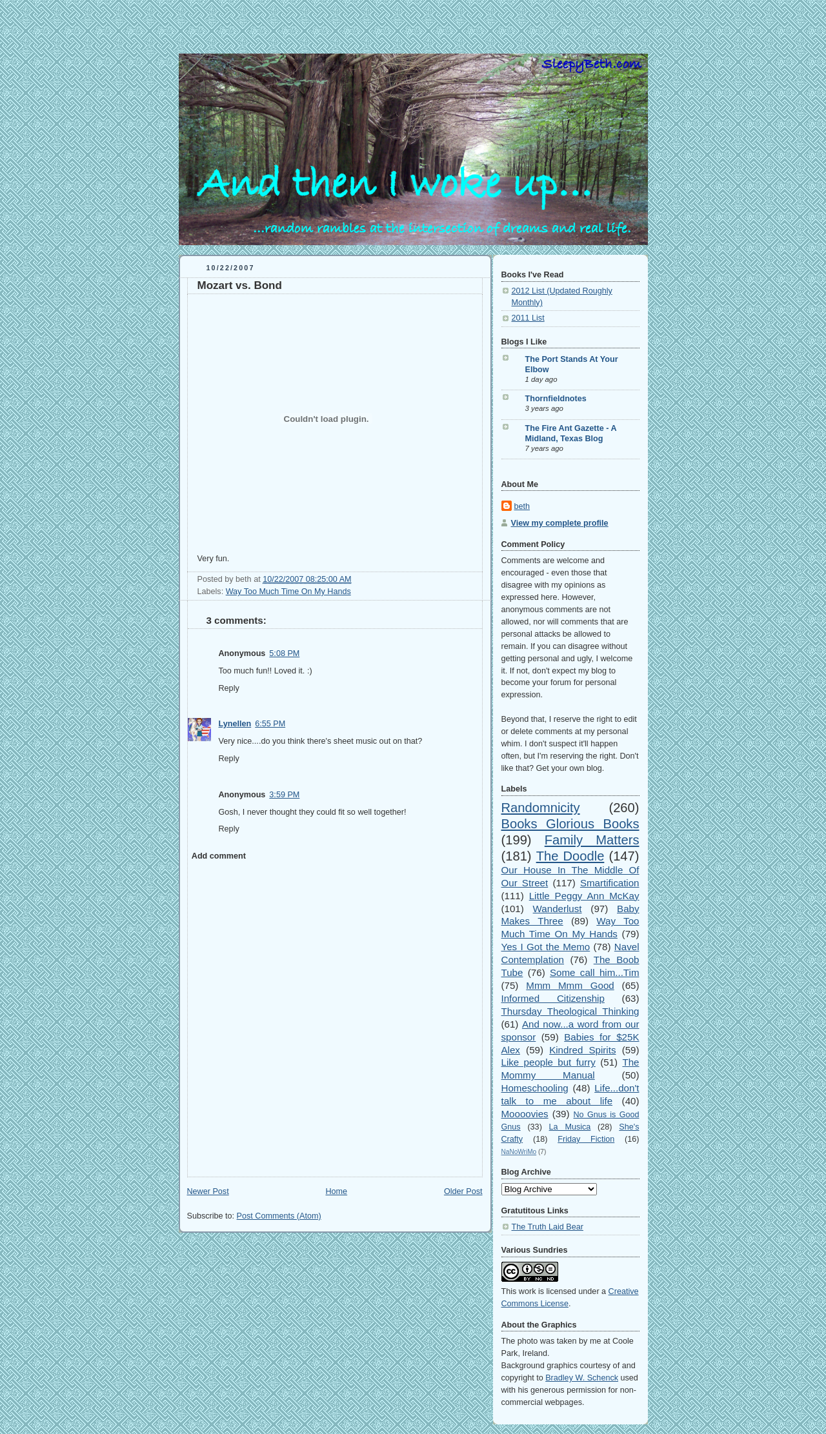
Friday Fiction (586, 1139)
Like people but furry (548, 1062)
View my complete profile (560, 523)
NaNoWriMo (519, 1151)
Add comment (219, 856)
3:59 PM (284, 794)
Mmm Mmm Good (570, 985)
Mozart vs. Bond (239, 285)
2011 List (528, 318)
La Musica (570, 1126)
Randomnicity (540, 808)
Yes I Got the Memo (545, 946)
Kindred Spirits (582, 1049)
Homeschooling (535, 1087)
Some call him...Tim (595, 972)
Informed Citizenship (553, 998)
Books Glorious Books (570, 824)
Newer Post (208, 1191)
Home (336, 1191)
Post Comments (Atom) (279, 1215)
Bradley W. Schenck (581, 1377)
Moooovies (525, 1113)
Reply (229, 688)
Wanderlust (557, 908)
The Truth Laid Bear (547, 1226)
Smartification (610, 882)
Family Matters (592, 840)
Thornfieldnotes (556, 398)
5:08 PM (284, 653)
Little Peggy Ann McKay (584, 895)
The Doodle (570, 856)
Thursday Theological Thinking (570, 1011)
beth (522, 506)
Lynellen (235, 723)
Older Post (463, 1191)
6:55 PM (270, 723)
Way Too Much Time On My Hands (288, 591)
